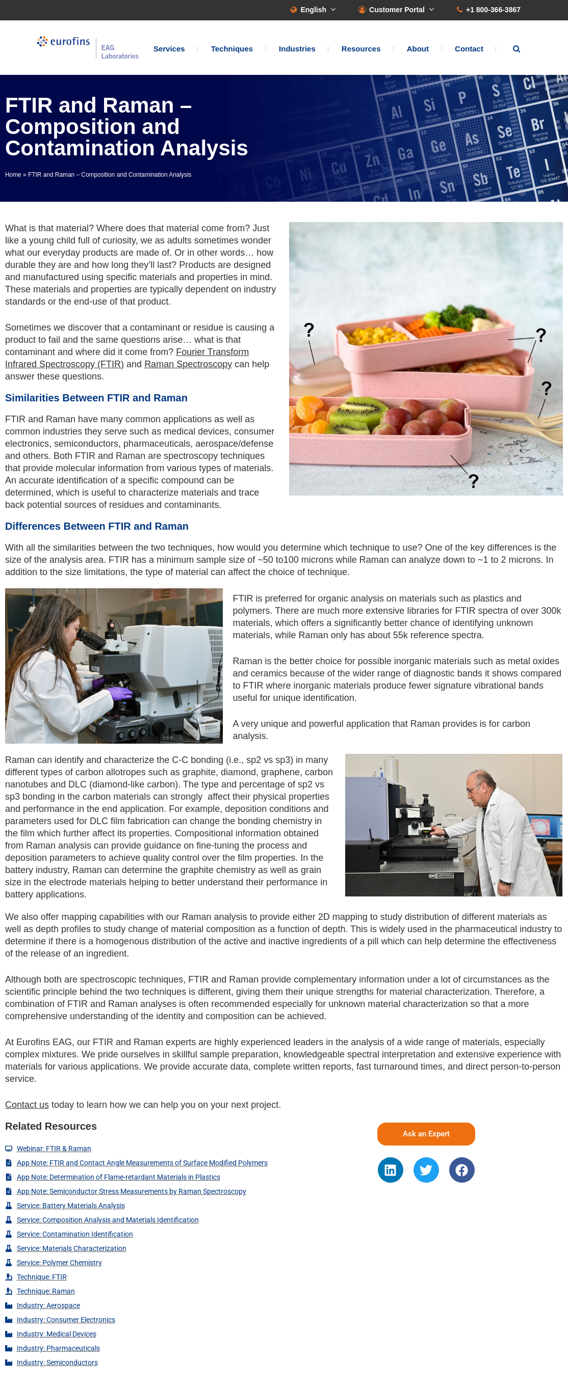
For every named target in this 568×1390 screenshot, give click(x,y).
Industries (297, 48)
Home (13, 174)
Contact (469, 48)
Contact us (27, 1105)
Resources (361, 48)
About (418, 48)
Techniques (232, 48)
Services (169, 48)
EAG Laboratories (88, 47)
